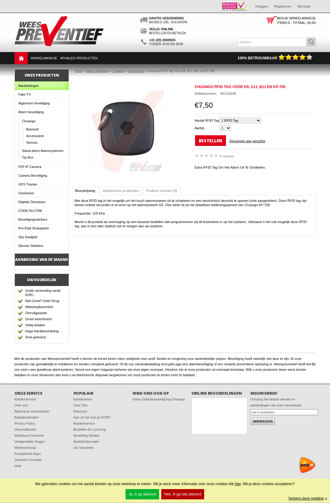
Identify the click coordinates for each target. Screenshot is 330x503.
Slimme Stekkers (31, 246)
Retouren (80, 411)
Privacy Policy (25, 423)
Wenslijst (304, 6)
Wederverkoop (25, 447)
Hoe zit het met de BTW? (92, 417)
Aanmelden (263, 421)
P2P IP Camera (29, 167)
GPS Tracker (28, 184)
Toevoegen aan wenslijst (247, 141)
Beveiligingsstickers (32, 219)
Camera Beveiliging (32, 175)
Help (18, 466)
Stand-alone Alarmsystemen (43, 151)
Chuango (29, 121)
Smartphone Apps (28, 453)
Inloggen (261, 6)
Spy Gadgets (28, 237)
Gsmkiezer (26, 193)
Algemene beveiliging (34, 103)
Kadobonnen (83, 399)
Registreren (282, 6)
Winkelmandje (44, 58)
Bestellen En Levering (90, 429)
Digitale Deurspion (32, 202)
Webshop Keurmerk (29, 435)
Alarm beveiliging (31, 112)
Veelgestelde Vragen (30, 441)
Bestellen (210, 140)
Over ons (21, 405)
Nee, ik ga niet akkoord (182, 494)
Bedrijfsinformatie (86, 441)
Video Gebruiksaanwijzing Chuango (158, 399)
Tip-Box (28, 157)
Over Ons (81, 405)
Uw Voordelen (84, 447)
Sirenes (32, 142)
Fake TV (24, 94)
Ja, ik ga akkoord (142, 494)
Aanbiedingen (28, 85)
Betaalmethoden (27, 417)
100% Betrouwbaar (274, 58)
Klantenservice (25, 399)
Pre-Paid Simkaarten (33, 228)
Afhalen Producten (78, 58)
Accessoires (35, 136)
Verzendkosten (26, 429)
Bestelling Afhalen (87, 435)
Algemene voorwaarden (32, 411)
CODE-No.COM (30, 210)
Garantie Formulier (28, 460)
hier (237, 484)
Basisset (32, 129)
